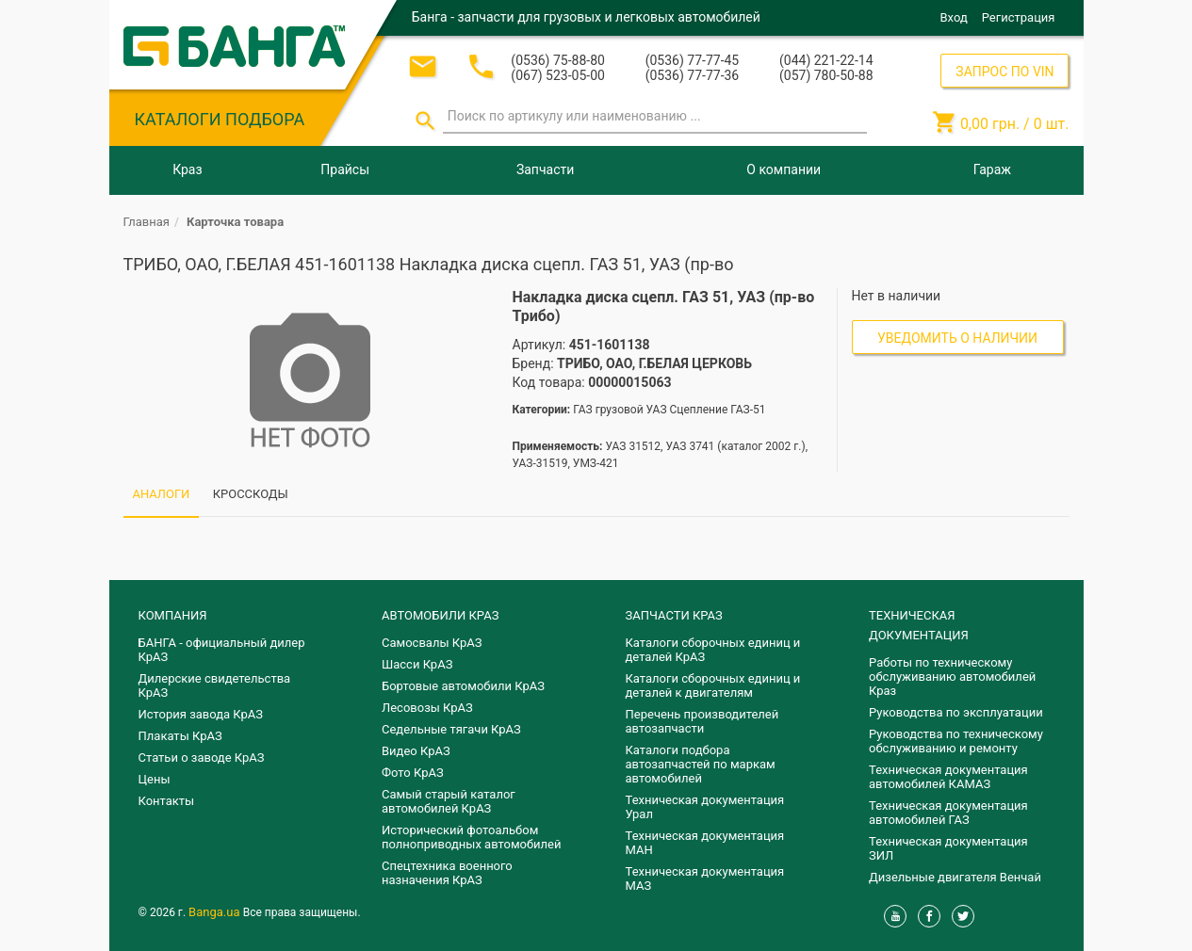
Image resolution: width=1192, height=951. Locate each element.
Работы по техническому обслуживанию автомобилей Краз (952, 676)
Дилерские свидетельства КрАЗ (215, 685)
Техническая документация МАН (705, 843)
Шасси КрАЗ (417, 664)
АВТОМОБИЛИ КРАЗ (440, 615)
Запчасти (545, 169)
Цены (155, 779)
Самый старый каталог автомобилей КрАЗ (448, 801)
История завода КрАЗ (201, 714)
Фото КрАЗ (413, 773)
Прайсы (344, 169)
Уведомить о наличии (957, 338)
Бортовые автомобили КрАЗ (463, 686)
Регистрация (1018, 17)
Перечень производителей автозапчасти (702, 721)
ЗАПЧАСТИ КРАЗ (674, 615)
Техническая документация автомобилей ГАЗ (948, 812)
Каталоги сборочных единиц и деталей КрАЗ (713, 650)
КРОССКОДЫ (250, 494)
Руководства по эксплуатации (956, 712)
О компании (783, 169)
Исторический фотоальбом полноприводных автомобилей (471, 837)
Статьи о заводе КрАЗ (202, 757)
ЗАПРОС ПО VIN (1004, 71)
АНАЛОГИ (161, 494)
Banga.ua (215, 912)
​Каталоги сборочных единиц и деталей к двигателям (713, 685)
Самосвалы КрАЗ (432, 643)
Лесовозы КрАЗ (427, 708)
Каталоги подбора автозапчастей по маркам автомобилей (701, 764)
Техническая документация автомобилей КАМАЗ (948, 777)
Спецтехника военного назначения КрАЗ (447, 873)
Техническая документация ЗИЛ (948, 848)
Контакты (167, 801)
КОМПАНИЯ (173, 615)
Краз (187, 169)
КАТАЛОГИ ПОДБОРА (220, 119)
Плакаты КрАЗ (180, 736)
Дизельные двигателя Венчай (955, 877)
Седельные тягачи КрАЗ (451, 729)
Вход (954, 17)
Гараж (992, 169)
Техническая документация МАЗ (705, 878)
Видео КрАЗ (416, 751)
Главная (146, 222)
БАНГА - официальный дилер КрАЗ (222, 650)
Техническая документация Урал (705, 807)
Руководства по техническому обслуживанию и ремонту (956, 741)
